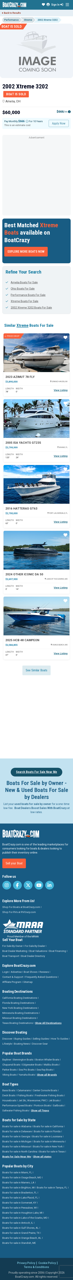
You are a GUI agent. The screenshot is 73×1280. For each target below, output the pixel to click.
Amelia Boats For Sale (22, 282)
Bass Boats (8, 1090)
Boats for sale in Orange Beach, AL (21, 1237)
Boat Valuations (38, 951)
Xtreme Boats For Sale (22, 301)
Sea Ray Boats (45, 1069)
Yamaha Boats (27, 1074)
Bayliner (6, 1059)
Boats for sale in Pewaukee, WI (19, 1207)
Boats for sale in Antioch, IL (17, 1222)
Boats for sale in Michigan (17, 1141)
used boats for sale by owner (32, 804)
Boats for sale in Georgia (16, 1136)
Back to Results (11, 13)
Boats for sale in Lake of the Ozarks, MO (24, 1217)
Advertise (16, 971)
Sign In (57, 4)
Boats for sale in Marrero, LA (18, 1182)
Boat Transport (10, 956)
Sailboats (58, 1105)
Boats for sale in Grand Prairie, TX (21, 1232)
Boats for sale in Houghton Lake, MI (22, 1212)
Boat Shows (30, 971)
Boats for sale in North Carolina (19, 1151)
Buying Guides (22, 1038)
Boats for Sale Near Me (16, 1156)
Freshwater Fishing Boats (49, 1095)
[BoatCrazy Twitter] (28, 885)
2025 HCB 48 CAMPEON (22, 640)
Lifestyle (7, 1043)
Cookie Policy (47, 1263)
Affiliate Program (11, 982)
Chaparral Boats (11, 1064)
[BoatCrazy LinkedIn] (49, 885)
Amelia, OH (11, 101)
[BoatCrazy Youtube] (38, 885)
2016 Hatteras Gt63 (21, 508)
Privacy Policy (26, 1263)
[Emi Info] (69, 111)
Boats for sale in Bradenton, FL (19, 1192)
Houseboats (9, 1100)
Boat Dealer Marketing (14, 951)
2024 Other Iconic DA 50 (24, 574)
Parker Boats (9, 1069)
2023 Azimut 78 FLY (20, 377)
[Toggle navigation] (67, 5)
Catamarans (24, 1090)
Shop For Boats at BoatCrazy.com (21, 907)
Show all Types (40, 1110)
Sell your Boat (14, 863)
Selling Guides (41, 1038)
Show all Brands (47, 1074)
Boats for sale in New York (48, 1146)
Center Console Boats (45, 1090)
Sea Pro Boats (26, 1069)
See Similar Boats (36, 670)
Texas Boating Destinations (17, 1023)
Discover (7, 1038)
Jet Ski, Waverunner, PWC (32, 1100)
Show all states (42, 1156)
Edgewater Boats (32, 1064)
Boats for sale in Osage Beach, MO (21, 1177)
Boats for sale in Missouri (16, 1146)
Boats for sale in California (48, 1126)
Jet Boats (54, 1100)
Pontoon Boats (42, 1105)
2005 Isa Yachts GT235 (23, 442)
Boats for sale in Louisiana (47, 1136)
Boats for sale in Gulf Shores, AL (20, 1227)
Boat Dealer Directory (33, 956)
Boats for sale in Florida (47, 1131)
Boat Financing (57, 951)
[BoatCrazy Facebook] (17, 885)
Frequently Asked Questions (41, 976)
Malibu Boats (51, 1064)
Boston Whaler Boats (47, 1059)
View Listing (61, 390)
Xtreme (28, 20)
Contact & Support (12, 976)
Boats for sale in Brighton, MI (18, 1187)
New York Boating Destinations (19, 1007)
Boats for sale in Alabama (16, 1126)
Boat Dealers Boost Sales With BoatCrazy (40, 808)
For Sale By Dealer (35, 946)
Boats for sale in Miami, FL (17, 1172)
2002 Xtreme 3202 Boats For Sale (29, 307)
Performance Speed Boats (17, 1105)
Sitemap (28, 982)
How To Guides (59, 1038)
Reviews (44, 971)
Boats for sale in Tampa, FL (52, 1187)
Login (5, 971)
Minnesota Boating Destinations (20, 1012)
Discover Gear (40, 1043)
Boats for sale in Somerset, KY (19, 1202)
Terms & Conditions (36, 1267)
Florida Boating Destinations (18, 1002)
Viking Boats (9, 1074)
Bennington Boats (23, 1059)
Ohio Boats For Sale (20, 288)
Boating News (22, 1043)
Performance (11, 20)
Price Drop (11, 336)
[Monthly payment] (27, 121)
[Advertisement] (36, 176)
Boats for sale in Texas (52, 1151)
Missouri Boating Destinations (19, 1018)
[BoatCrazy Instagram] (6, 885)
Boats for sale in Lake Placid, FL (20, 1197)
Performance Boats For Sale (26, 295)
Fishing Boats (25, 1095)
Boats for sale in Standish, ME (19, 1242)
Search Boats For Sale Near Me (36, 772)
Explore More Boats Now (26, 251)
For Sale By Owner (12, 946)
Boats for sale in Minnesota (49, 1141)
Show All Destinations (48, 1023)
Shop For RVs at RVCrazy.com (19, 912)
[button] (43, 4)
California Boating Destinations (19, 997)
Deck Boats (8, 1095)
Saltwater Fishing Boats (15, 1110)
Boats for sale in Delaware (17, 1131)
